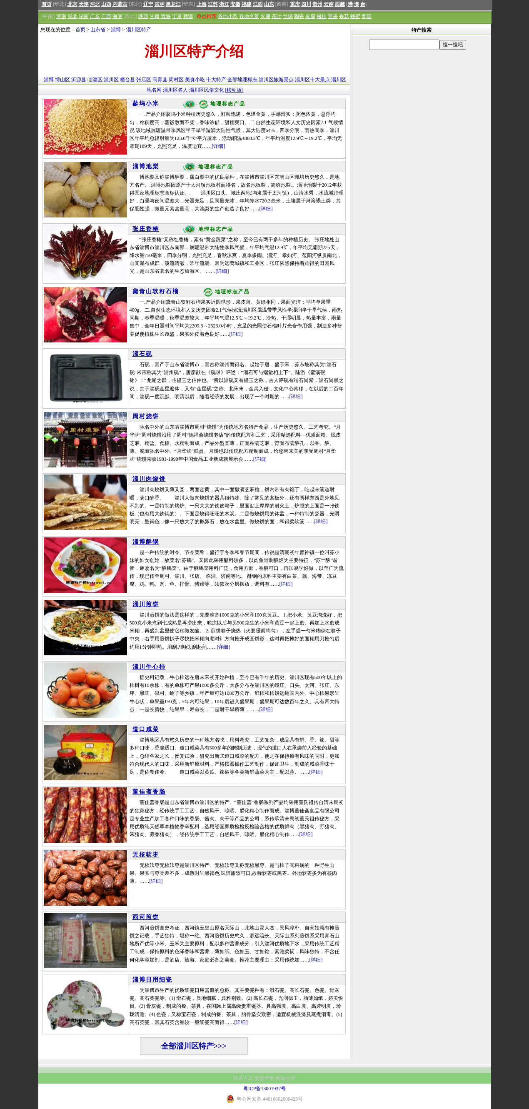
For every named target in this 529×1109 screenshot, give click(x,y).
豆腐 (310, 16)
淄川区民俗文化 (206, 90)
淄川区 (111, 79)
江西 (258, 4)
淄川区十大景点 (312, 79)
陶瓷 (299, 16)
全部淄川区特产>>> (194, 1046)
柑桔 (322, 16)
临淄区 (94, 79)
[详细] (218, 146)
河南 (61, 16)
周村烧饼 (145, 416)
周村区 (176, 79)
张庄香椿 (145, 229)
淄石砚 (142, 354)
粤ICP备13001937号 (264, 1089)
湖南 (84, 16)
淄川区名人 (175, 90)
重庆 (295, 4)
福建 (247, 4)
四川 (306, 4)
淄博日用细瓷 (152, 980)
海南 (117, 16)
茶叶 (277, 16)
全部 (232, 79)
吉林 (160, 4)
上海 (202, 4)
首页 (47, 4)
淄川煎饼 (145, 604)
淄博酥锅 (145, 542)
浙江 (224, 4)
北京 (72, 4)
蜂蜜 (355, 16)
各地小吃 (228, 16)
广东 (95, 16)
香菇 (344, 16)
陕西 (143, 16)
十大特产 (216, 79)
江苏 (213, 4)
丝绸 (288, 16)
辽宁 (148, 4)
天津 (84, 4)
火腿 (265, 16)
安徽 (235, 4)
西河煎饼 (145, 917)
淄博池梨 (145, 166)
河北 (95, 4)
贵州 (317, 4)
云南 (329, 4)
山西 (106, 4)
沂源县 (78, 79)
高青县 (159, 79)
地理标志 (247, 79)
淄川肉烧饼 (149, 479)
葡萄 (367, 16)
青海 (166, 16)
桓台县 (127, 79)
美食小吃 (195, 79)
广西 (106, 16)
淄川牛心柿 (149, 667)
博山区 (62, 79)
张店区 (143, 79)
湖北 (72, 16)
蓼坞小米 (145, 103)
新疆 (188, 16)
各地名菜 (249, 16)
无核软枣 (145, 855)
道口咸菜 (145, 729)
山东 (269, 4)
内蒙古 (119, 4)
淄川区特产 (138, 29)
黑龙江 (173, 4)
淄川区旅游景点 (276, 79)
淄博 (116, 29)
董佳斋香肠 (149, 792)
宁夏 (177, 16)
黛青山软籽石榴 (155, 291)
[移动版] (234, 90)
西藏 (340, 4)
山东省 (97, 29)
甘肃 (155, 16)
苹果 (333, 16)
